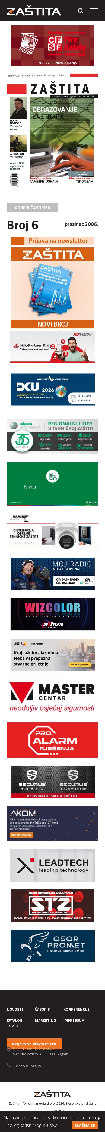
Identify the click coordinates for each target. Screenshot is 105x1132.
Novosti (15, 1009)
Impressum (74, 1020)
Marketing (45, 1020)
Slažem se (85, 1125)
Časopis (42, 1009)
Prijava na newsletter (34, 1044)
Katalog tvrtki (14, 1023)
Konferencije (76, 1009)
